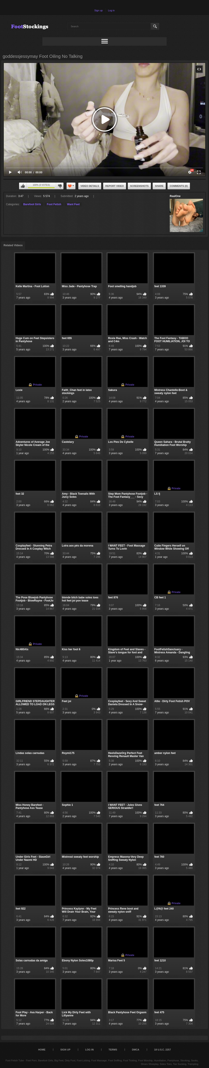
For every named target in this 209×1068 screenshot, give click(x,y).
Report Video (114, 186)
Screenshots (139, 186)
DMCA (135, 1049)
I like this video (23, 186)
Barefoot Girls (32, 204)
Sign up (98, 10)
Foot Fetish (54, 204)
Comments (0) (179, 186)
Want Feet (73, 204)
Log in (111, 10)
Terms (112, 1049)
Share (159, 186)
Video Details (90, 186)
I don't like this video (59, 186)
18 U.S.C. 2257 (162, 1049)
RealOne (175, 196)
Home (41, 1049)
